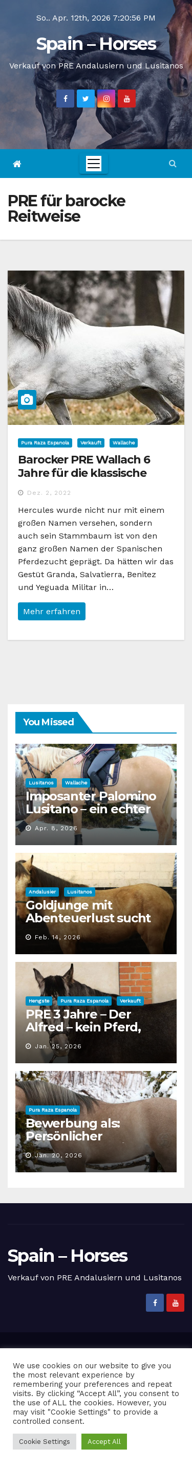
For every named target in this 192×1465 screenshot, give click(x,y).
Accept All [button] (104, 1441)
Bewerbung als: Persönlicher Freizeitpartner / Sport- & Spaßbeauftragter (94, 1142)
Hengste (39, 1001)
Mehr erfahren (51, 611)
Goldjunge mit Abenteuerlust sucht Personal (88, 918)
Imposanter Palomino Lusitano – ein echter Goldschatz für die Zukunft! (91, 815)
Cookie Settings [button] (44, 1441)
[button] (172, 163)
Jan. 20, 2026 (58, 1155)
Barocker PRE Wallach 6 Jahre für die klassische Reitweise (84, 473)
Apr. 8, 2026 (56, 828)
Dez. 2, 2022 (49, 492)
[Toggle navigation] (93, 163)
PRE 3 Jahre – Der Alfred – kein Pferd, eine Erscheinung (83, 1027)
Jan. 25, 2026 (58, 1046)
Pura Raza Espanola (45, 442)
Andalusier (42, 892)
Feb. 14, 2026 (58, 937)
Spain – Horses (96, 44)
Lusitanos (41, 782)
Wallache (124, 442)
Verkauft (90, 442)
